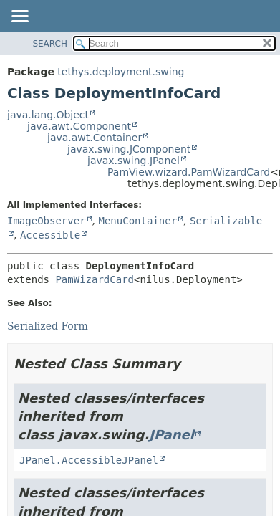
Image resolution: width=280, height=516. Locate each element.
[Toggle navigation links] (19, 17)
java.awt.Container (94, 137)
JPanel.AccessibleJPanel (88, 460)
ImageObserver (46, 220)
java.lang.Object (48, 114)
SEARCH (49, 44)
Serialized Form (47, 326)
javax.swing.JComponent (128, 149)
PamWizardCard (94, 279)
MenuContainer (137, 220)
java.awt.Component (79, 126)
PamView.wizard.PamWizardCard (188, 172)
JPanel (171, 434)
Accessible (50, 235)
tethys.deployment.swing (120, 71)
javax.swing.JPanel (133, 160)
